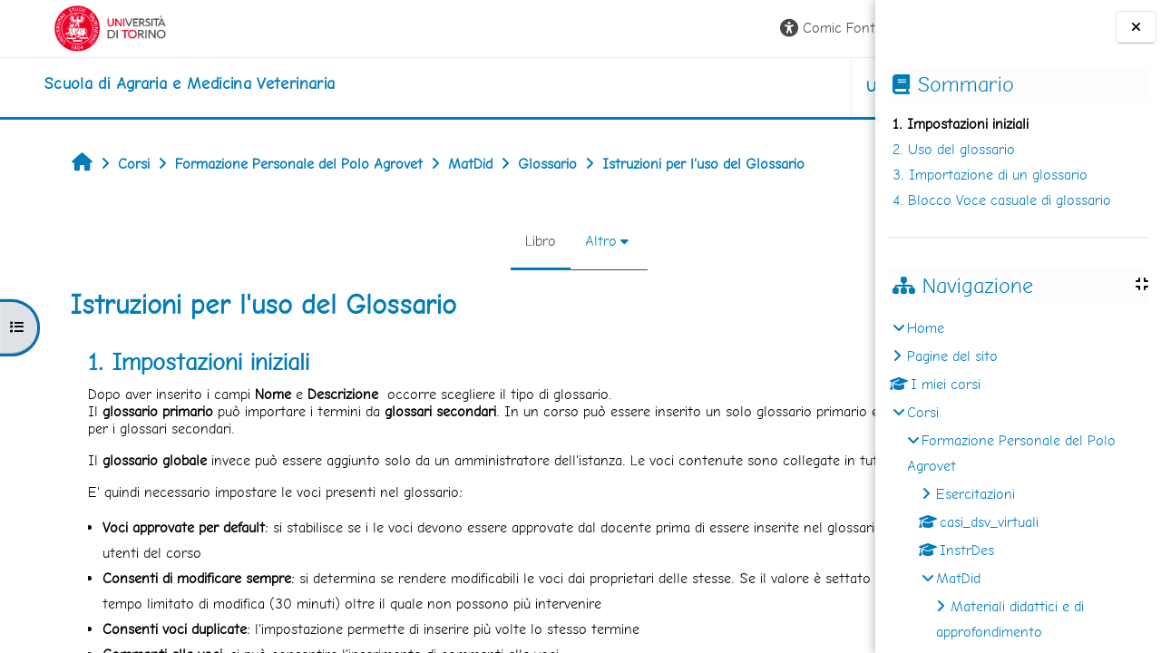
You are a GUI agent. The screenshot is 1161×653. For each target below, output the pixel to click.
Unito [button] (662, 86)
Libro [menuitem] (408, 240)
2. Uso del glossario (954, 149)
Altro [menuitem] (468, 240)
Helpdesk (765, 86)
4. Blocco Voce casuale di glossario (1002, 200)
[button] (609, 29)
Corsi (923, 412)
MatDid (958, 578)
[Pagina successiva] (869, 370)
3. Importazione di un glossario (990, 174)
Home (925, 327)
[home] (149, 83)
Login (830, 27)
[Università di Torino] (70, 26)
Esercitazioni (975, 493)
